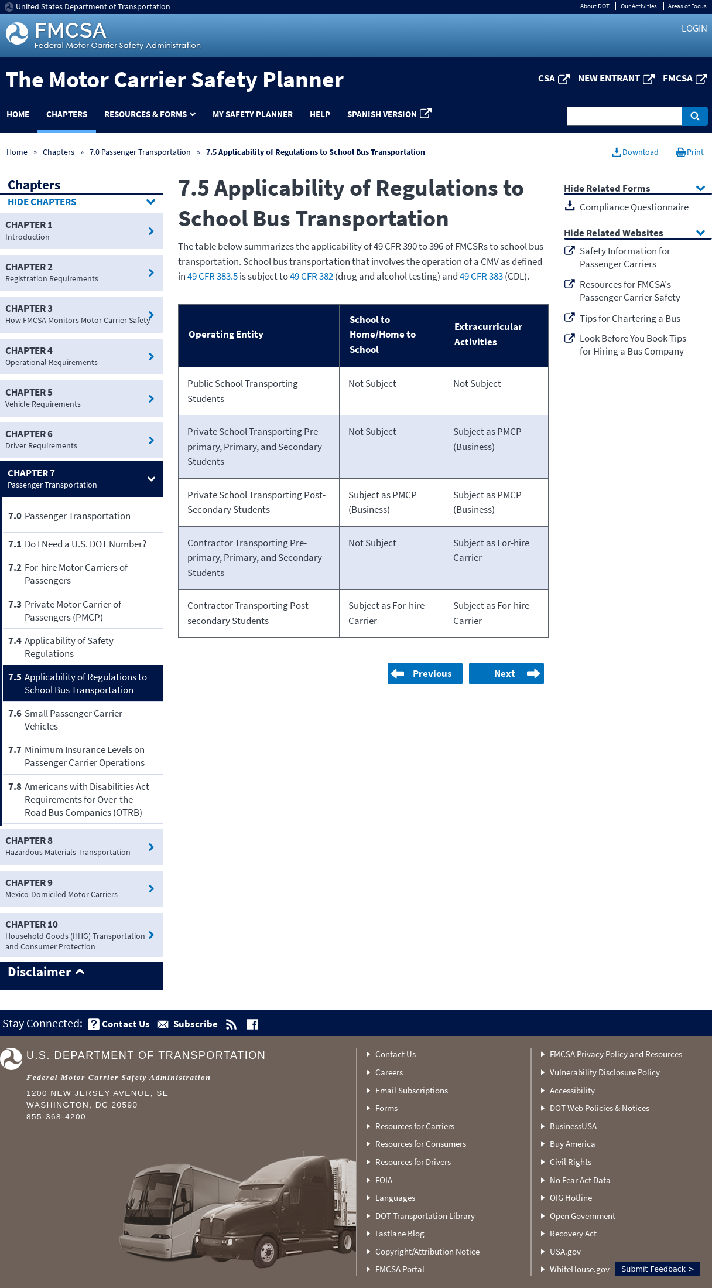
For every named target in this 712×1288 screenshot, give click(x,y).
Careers (389, 1072)
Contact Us (395, 1053)
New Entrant (609, 77)
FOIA (383, 1179)
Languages (395, 1197)
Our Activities (639, 6)
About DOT (595, 6)
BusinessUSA (573, 1126)
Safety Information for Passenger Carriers (625, 257)
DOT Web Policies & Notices (599, 1107)
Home (17, 151)
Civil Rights (570, 1161)
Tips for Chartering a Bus (630, 318)
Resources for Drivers (413, 1161)
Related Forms (618, 189)
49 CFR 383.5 (212, 276)
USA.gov (565, 1251)
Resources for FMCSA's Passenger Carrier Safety (630, 291)
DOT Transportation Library (425, 1215)
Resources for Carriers (414, 1126)
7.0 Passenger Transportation (140, 151)
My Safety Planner (253, 114)
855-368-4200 (56, 1116)
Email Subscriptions (411, 1090)
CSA (546, 77)
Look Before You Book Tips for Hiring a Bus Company (633, 344)
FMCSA (678, 77)
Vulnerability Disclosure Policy (605, 1072)
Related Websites (624, 233)
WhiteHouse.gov (580, 1269)
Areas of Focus (687, 6)
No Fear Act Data (580, 1179)
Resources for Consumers (420, 1143)
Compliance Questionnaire (634, 206)
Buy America (572, 1143)
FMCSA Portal (400, 1269)
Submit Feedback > (657, 1269)
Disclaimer (39, 972)
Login (694, 28)
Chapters (66, 114)
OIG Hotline (571, 1197)
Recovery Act (573, 1233)
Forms (386, 1107)
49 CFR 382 (311, 276)
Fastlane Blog (400, 1233)
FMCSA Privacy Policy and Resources (616, 1053)
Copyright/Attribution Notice (427, 1251)
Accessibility (572, 1090)
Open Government (582, 1215)
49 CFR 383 (481, 276)
